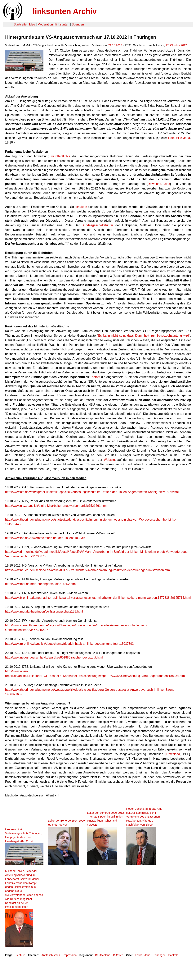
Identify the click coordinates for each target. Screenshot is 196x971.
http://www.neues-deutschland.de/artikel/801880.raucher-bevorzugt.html (54, 657)
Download (173, 754)
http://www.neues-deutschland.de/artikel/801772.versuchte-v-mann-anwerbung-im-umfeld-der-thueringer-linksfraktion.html (88, 570)
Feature (20, 955)
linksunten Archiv (65, 11)
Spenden (78, 24)
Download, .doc (159, 183)
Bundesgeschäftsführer (97, 225)
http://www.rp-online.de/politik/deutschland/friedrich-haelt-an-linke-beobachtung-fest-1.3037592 (69, 643)
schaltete (81, 206)
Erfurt (138, 955)
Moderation (45, 24)
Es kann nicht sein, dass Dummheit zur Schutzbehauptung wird (143, 335)
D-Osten (118, 955)
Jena (147, 955)
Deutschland (102, 955)
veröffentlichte (60, 156)
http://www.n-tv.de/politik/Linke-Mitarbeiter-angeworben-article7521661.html (56, 505)
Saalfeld (173, 955)
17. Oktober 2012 (176, 45)
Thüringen (159, 955)
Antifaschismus (50, 955)
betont (96, 377)
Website (109, 459)
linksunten (62, 24)
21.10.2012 (115, 45)
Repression (70, 955)
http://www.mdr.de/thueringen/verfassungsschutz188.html (44, 611)
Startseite (20, 24)
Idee (32, 24)
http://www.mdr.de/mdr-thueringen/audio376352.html (40, 584)
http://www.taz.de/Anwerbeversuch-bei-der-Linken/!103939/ (45, 538)
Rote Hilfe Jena (179, 137)
